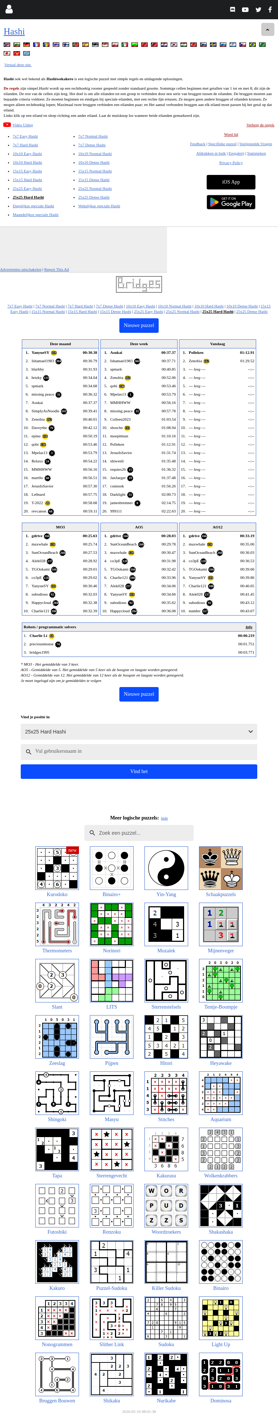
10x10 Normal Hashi (95, 153)
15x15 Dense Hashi (94, 179)
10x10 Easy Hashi (27, 153)
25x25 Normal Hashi (95, 188)
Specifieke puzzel (222, 144)
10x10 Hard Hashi (27, 162)
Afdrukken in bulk (211, 153)
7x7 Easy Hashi (25, 136)
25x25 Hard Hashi (28, 197)
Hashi (14, 31)
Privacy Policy (231, 162)
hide (164, 818)
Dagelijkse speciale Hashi (33, 206)
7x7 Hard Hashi (25, 145)
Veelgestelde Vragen (255, 144)
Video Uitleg (22, 125)
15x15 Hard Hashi (27, 179)
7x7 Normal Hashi (93, 136)
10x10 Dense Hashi (94, 162)
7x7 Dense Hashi (92, 145)
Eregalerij (236, 153)
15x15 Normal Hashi (95, 171)
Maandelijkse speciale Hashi (36, 214)
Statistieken (256, 153)
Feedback (197, 144)
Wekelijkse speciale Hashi (99, 206)
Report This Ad (56, 269)
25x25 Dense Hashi (94, 197)
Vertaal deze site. (18, 64)
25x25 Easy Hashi (27, 188)
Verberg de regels (260, 125)
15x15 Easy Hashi (27, 171)
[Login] (9, 10)
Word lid (231, 134)
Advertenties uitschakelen (20, 269)
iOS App (231, 182)
